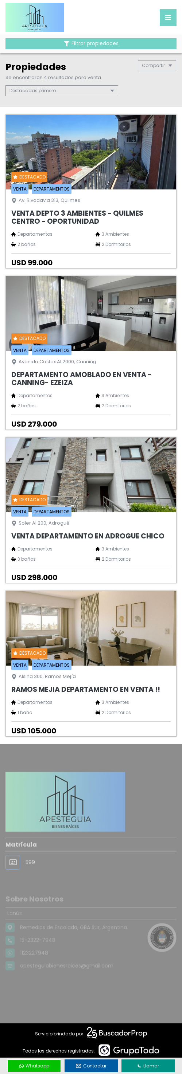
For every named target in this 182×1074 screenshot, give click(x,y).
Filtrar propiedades (91, 43)
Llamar (148, 1066)
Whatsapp (34, 1066)
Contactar (91, 1066)
